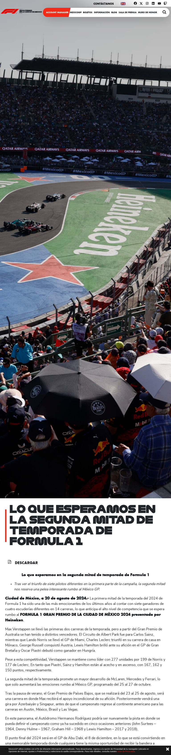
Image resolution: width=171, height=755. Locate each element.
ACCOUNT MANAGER (57, 12)
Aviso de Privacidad (126, 751)
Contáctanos (104, 3)
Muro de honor (147, 12)
